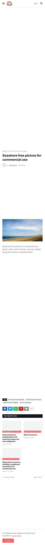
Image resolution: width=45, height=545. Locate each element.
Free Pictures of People (18, 151)
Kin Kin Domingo (25, 402)
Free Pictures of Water (10, 402)
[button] (3, 4)
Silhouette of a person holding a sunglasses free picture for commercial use (11, 465)
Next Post (37, 477)
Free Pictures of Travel (33, 399)
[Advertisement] (22, 79)
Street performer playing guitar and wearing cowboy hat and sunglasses (10, 438)
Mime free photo (30, 435)
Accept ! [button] (8, 541)
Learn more (16, 536)
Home (4, 151)
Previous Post (9, 477)
